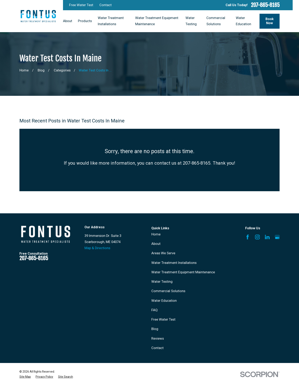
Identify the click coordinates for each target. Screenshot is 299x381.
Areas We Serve (163, 253)
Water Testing (162, 282)
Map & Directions (97, 248)
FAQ (154, 310)
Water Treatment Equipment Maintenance (183, 272)
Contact (105, 5)
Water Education (164, 301)
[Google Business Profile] (277, 237)
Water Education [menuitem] (243, 21)
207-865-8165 (265, 5)
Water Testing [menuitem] (191, 21)
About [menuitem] (67, 21)
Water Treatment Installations (174, 263)
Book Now (269, 21)
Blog (154, 329)
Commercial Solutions (168, 291)
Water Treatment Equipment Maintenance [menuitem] (156, 21)
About (156, 244)
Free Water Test (81, 5)
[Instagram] (257, 237)
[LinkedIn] (267, 237)
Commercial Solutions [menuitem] (215, 21)
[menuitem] (25, 376)
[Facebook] (247, 237)
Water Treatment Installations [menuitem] (111, 21)
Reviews (157, 338)
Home (156, 234)
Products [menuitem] (85, 21)
